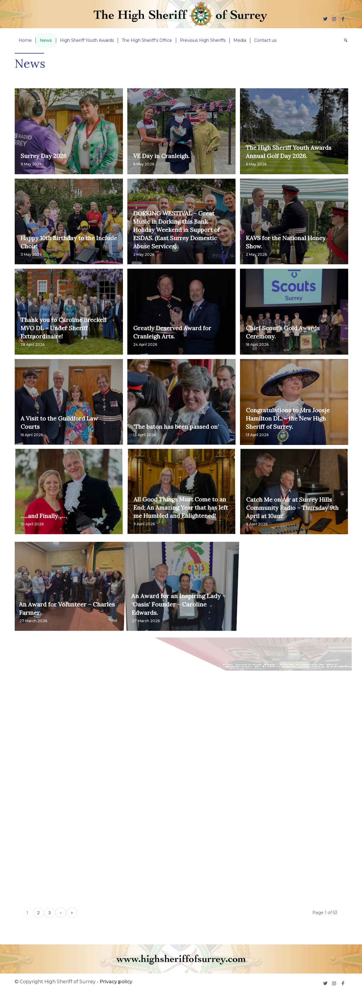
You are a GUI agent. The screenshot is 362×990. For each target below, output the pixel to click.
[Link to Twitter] (325, 18)
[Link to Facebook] (342, 18)
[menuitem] (25, 40)
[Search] (343, 40)
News (30, 63)
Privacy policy (116, 981)
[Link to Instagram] (334, 18)
